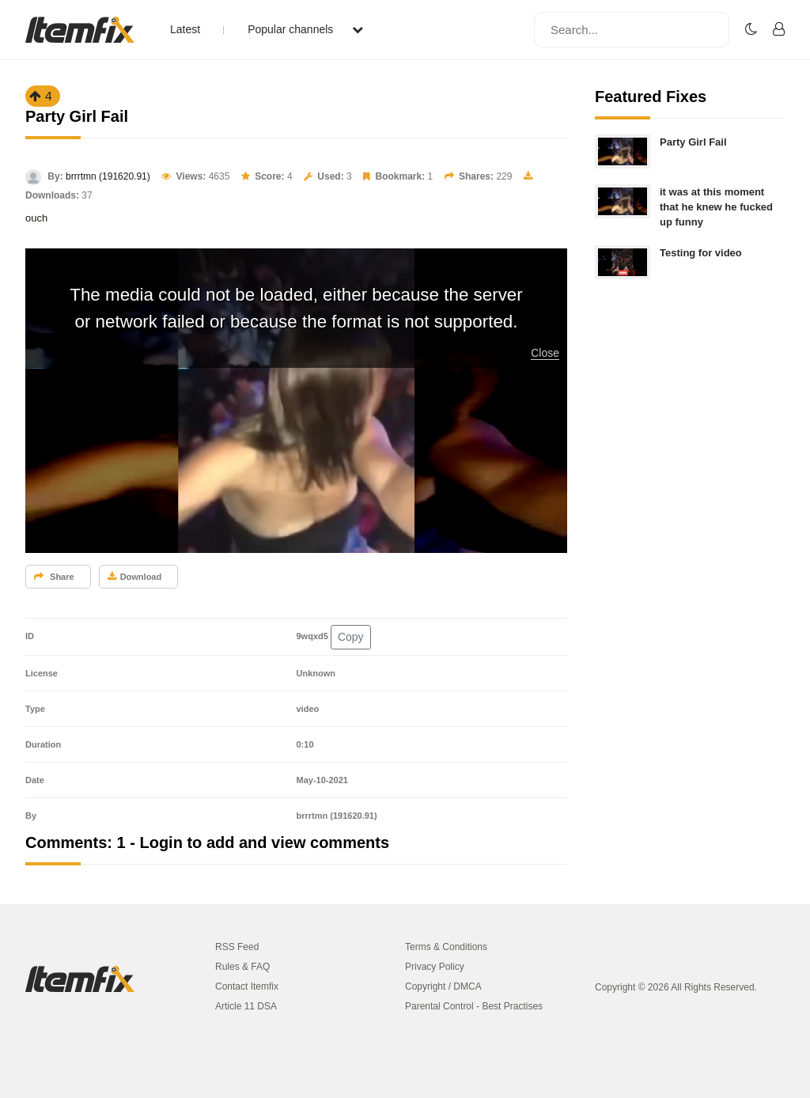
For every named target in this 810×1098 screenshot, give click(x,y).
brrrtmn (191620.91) (108, 176)
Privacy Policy (434, 966)
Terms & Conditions (446, 946)
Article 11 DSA (246, 1006)
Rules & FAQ (242, 966)
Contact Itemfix (246, 986)
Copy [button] (351, 636)
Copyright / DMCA (443, 986)
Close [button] (545, 352)
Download (135, 576)
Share (54, 576)
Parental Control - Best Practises (474, 1006)
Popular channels (305, 29)
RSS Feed (237, 946)
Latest (185, 29)
